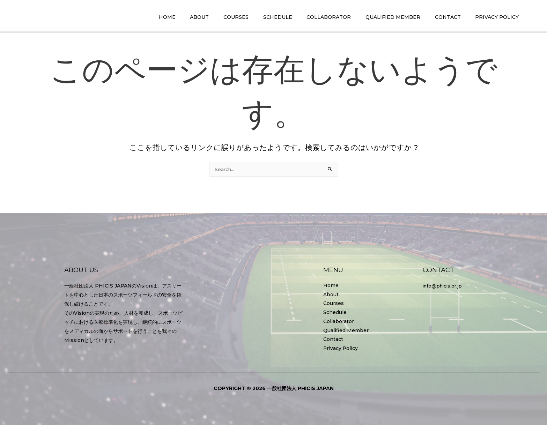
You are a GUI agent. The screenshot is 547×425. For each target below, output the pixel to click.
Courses (333, 303)
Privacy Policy (340, 348)
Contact (333, 339)
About (331, 294)
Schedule (335, 312)
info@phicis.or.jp (444, 285)
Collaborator (338, 321)
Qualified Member (346, 330)
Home (331, 285)
